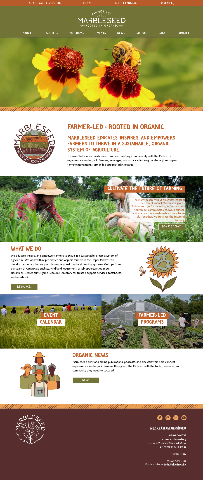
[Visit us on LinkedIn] (176, 418)
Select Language (126, 3)
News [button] (85, 380)
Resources (50, 33)
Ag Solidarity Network (45, 3)
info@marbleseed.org (174, 439)
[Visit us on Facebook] (160, 418)
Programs (76, 33)
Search (167, 3)
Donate (88, 3)
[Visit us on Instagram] (168, 418)
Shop (162, 33)
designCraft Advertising (175, 464)
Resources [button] (24, 286)
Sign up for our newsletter (168, 427)
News (121, 33)
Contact (183, 33)
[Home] (101, 18)
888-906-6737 (177, 435)
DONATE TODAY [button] (171, 226)
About (27, 33)
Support (142, 33)
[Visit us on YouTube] (184, 418)
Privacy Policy (179, 453)
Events (100, 33)
